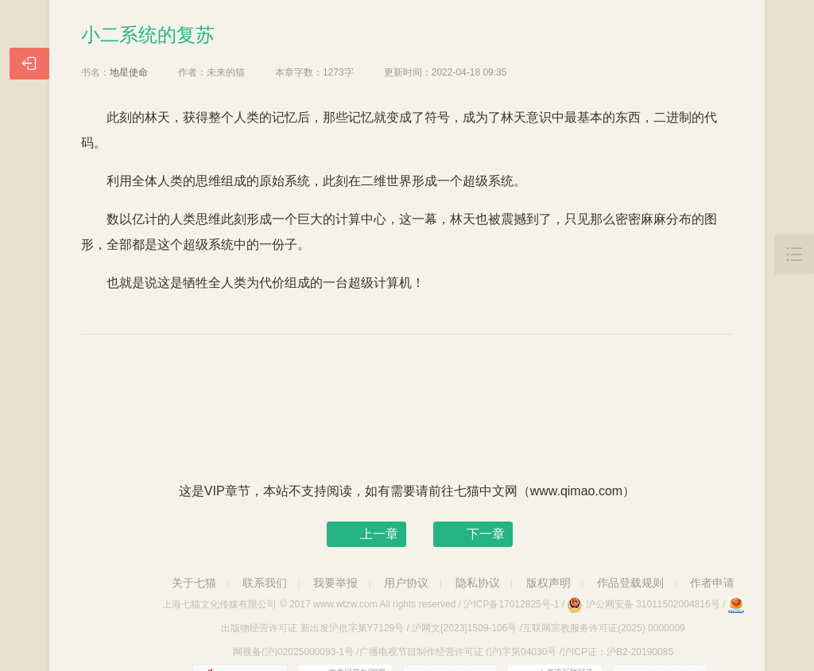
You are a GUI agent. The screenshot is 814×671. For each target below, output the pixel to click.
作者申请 (712, 582)
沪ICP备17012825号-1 (511, 604)
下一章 (486, 534)
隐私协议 (477, 582)
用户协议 (406, 582)
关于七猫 (194, 582)
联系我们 (264, 582)
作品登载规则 (630, 582)
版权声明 (548, 582)
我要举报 (335, 582)
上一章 (379, 534)
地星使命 (129, 72)
